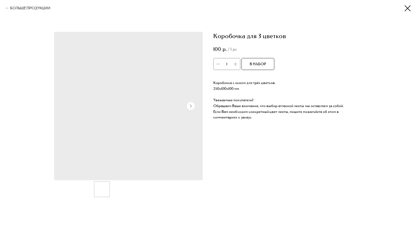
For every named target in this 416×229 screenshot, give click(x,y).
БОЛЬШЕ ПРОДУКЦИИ (30, 8)
